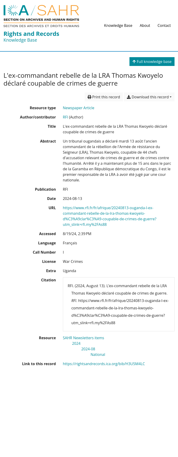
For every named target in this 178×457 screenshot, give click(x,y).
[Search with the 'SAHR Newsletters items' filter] (83, 337)
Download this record (148, 96)
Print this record (104, 96)
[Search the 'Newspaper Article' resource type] (78, 107)
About (145, 25)
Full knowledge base (152, 61)
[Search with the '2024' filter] (76, 343)
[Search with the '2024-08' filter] (88, 348)
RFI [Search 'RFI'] (65, 117)
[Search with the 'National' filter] (98, 354)
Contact (164, 25)
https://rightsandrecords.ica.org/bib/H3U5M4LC (104, 363)
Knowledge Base (118, 25)
